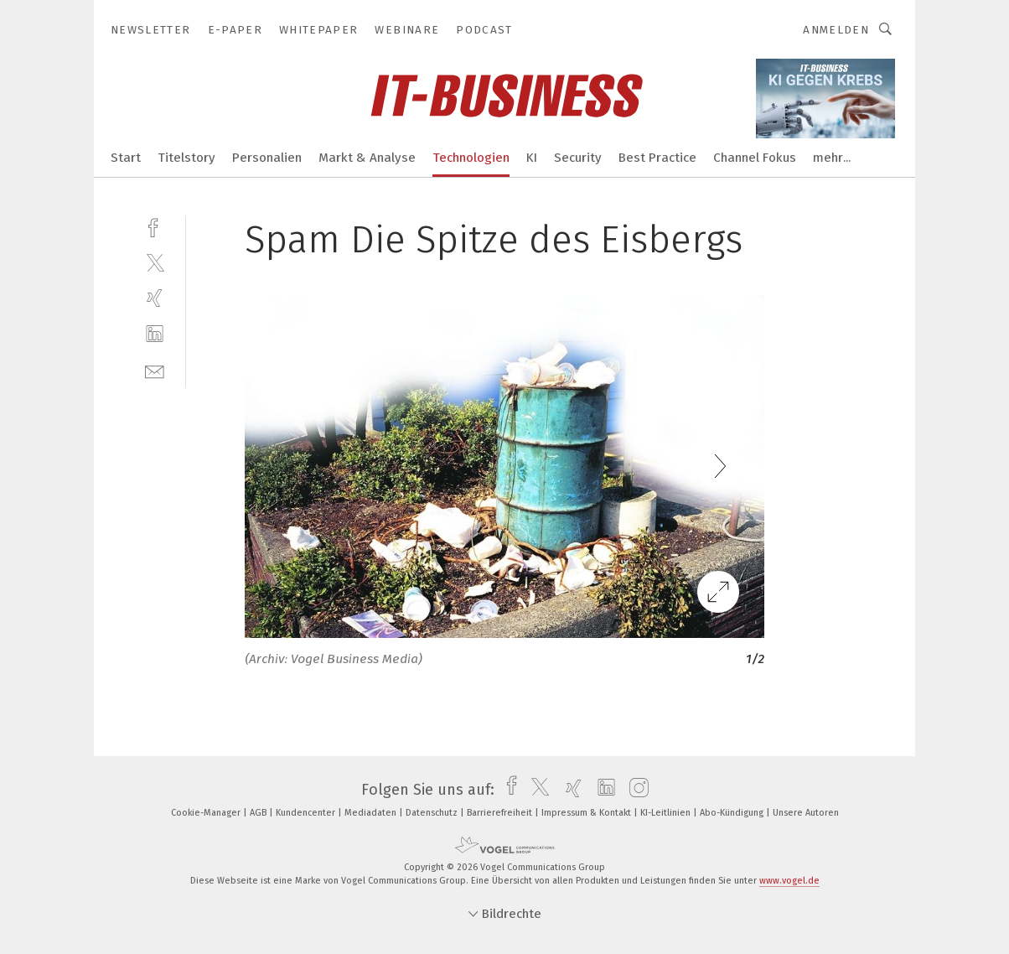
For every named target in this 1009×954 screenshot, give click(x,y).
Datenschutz (433, 812)
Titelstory (186, 157)
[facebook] (154, 225)
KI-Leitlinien (666, 812)
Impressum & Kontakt (587, 812)
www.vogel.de (789, 880)
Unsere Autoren (806, 812)
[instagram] (635, 789)
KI (531, 157)
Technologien (471, 157)
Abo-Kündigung (733, 812)
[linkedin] (154, 334)
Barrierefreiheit (501, 812)
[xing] (154, 298)
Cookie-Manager (207, 812)
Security (578, 157)
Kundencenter (307, 812)
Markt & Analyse (367, 157)
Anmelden (836, 30)
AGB (259, 812)
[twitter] (154, 261)
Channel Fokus (754, 157)
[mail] (154, 370)
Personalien (267, 157)
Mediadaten (371, 812)
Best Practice (657, 157)
